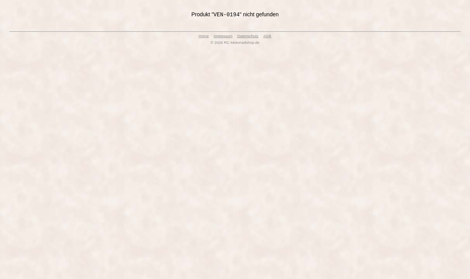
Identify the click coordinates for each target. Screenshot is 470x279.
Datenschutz (247, 36)
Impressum (223, 36)
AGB (267, 36)
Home (204, 36)
